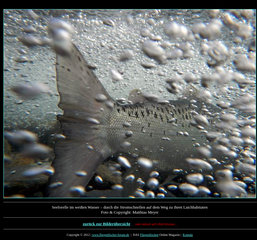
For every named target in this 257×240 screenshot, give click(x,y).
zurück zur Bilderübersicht (106, 223)
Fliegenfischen (149, 235)
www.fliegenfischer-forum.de (110, 235)
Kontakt (188, 235)
